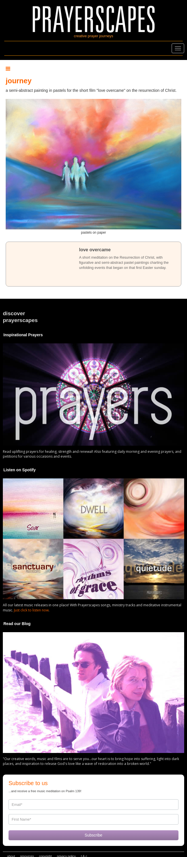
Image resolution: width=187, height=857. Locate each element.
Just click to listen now (31, 610)
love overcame (95, 249)
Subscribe (93, 835)
